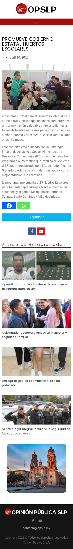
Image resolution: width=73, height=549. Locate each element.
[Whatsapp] (23, 205)
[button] (36, 22)
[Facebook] (9, 205)
